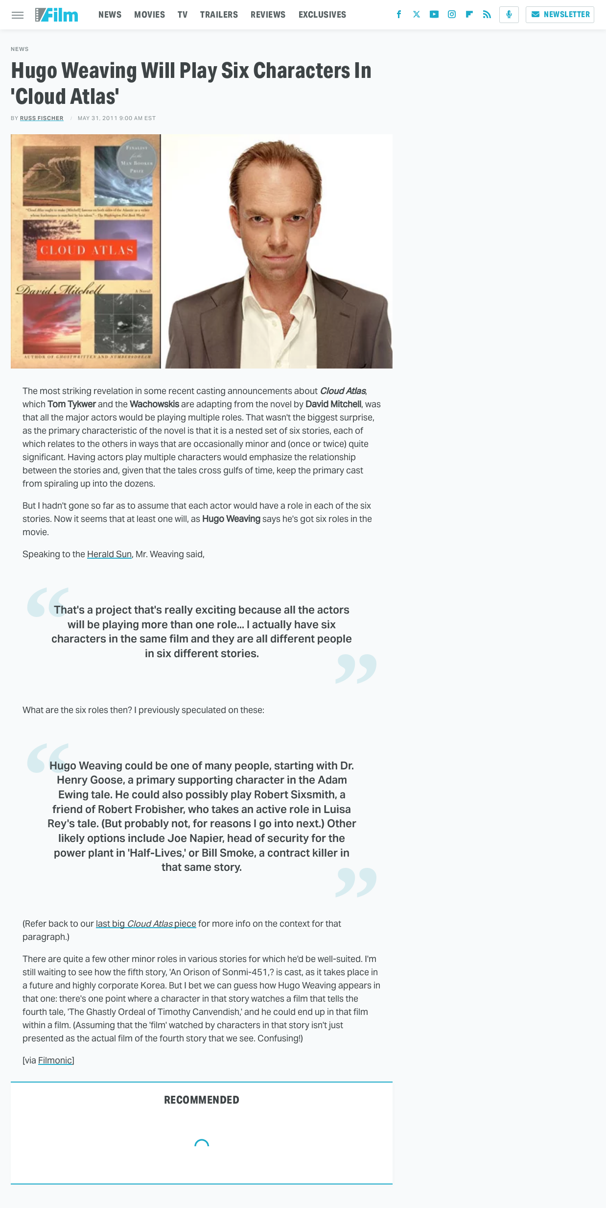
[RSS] (487, 16)
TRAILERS (219, 14)
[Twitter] (416, 16)
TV (182, 14)
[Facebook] (399, 16)
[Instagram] (451, 16)
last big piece (146, 923)
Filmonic (55, 1060)
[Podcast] (509, 14)
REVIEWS (268, 14)
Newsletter (560, 14)
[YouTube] (434, 16)
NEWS (109, 14)
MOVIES (149, 14)
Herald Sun (109, 554)
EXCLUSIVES (323, 14)
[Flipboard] (469, 16)
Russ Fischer (42, 118)
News (20, 49)
